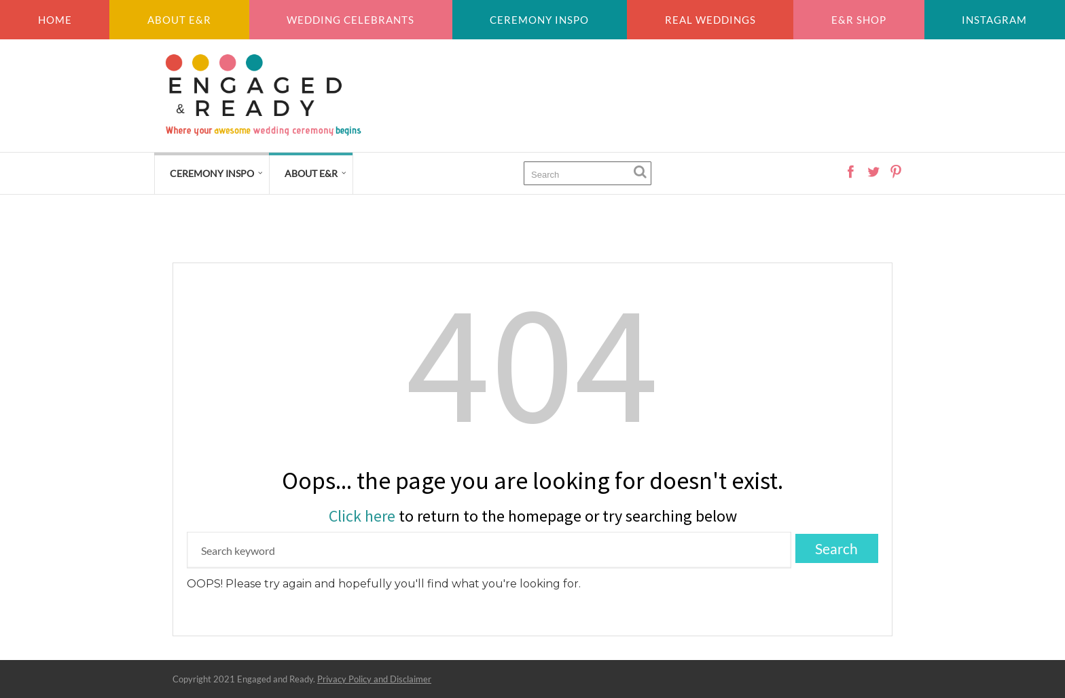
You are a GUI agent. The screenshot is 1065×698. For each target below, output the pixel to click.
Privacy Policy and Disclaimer (374, 679)
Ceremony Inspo (212, 173)
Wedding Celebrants (350, 20)
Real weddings (710, 20)
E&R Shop (858, 20)
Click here (362, 515)
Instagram (994, 20)
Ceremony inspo (539, 20)
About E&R (179, 20)
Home (55, 20)
